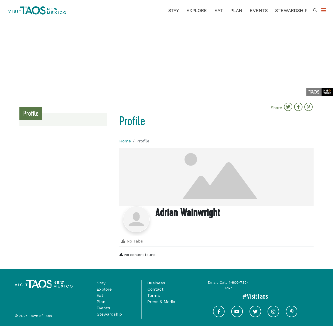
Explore (196, 10)
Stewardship (291, 10)
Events (259, 10)
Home (125, 140)
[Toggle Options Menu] (323, 10)
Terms (153, 295)
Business (156, 282)
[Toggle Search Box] (315, 10)
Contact (155, 289)
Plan (236, 10)
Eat (218, 10)
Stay (173, 10)
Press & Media (161, 301)
